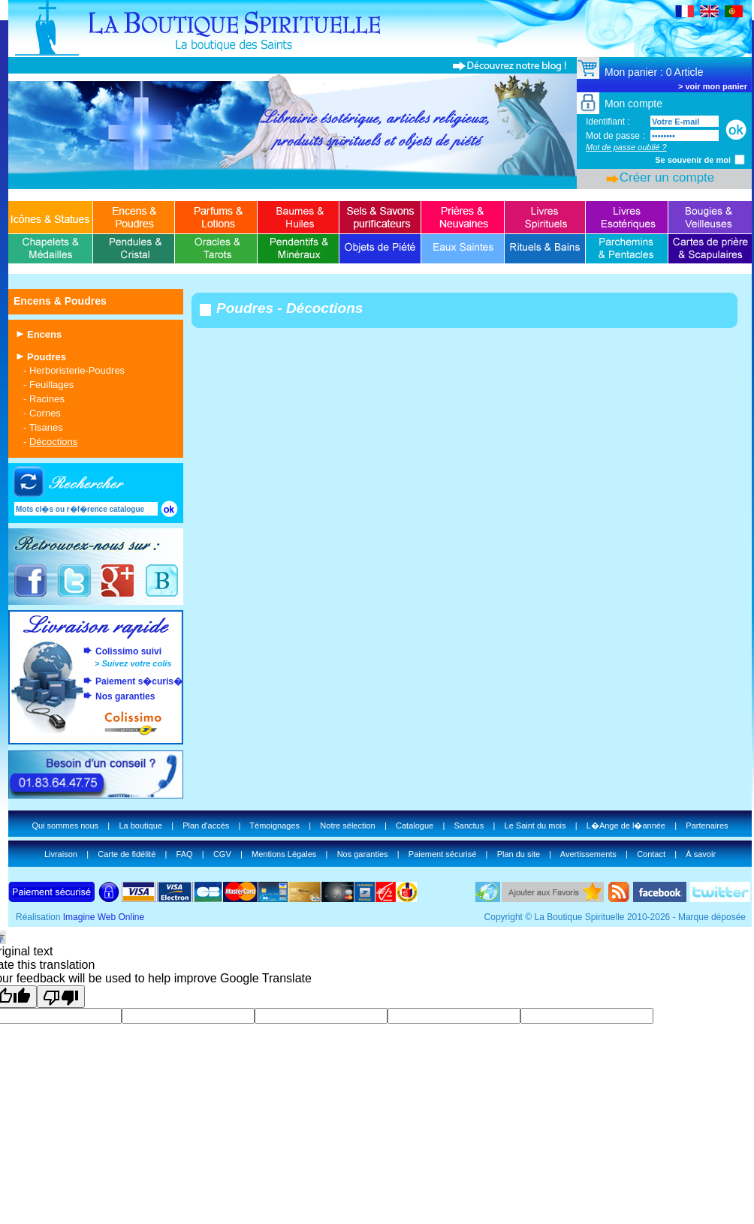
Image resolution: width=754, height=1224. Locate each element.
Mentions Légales (284, 854)
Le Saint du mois (535, 825)
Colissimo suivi (128, 651)
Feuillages (51, 384)
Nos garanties (125, 696)
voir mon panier (716, 86)
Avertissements (588, 854)
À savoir (701, 854)
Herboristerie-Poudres (77, 370)
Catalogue (414, 825)
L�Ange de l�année (626, 825)
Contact (651, 854)
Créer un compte (667, 177)
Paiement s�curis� (138, 681)
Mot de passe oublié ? (626, 147)
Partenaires (707, 825)
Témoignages (274, 825)
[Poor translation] (61, 996)
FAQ (184, 854)
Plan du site (518, 854)
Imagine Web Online (104, 917)
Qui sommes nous (65, 825)
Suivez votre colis (136, 663)
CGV (222, 854)
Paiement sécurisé (443, 854)
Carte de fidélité (126, 854)
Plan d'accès (205, 825)
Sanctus (469, 825)
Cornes (45, 413)
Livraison (60, 854)
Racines (47, 398)
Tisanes (46, 427)
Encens (44, 334)
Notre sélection (347, 825)
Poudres (46, 356)
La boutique (140, 825)
